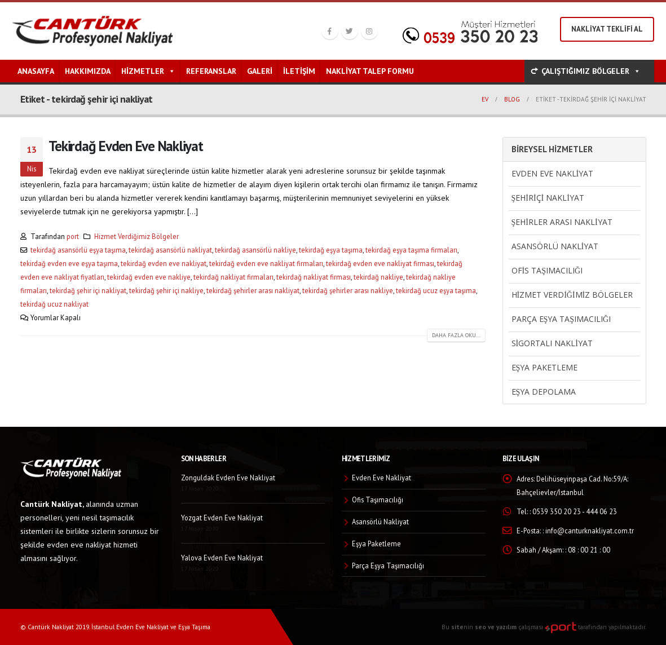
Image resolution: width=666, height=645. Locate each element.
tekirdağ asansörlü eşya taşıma (78, 249)
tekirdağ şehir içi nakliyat (88, 290)
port (73, 236)
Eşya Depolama (543, 391)
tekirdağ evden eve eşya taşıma (69, 263)
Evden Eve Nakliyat (552, 173)
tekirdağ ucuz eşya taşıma (436, 290)
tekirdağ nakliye (378, 276)
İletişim (299, 71)
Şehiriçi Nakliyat (547, 197)
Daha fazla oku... (456, 335)
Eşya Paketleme (544, 367)
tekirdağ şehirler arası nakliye (347, 290)
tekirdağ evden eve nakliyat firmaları (266, 263)
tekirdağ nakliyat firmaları (233, 276)
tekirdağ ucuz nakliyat (54, 303)
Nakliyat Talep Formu (370, 71)
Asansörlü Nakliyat (555, 246)
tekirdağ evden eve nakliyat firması (380, 263)
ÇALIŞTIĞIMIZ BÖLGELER (591, 71)
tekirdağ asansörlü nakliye (255, 249)
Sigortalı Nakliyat (552, 343)
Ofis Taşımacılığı (547, 270)
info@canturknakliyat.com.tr (589, 530)
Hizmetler (148, 71)
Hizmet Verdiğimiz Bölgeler (136, 236)
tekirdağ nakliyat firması (313, 276)
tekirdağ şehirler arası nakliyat (252, 290)
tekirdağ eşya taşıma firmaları (411, 249)
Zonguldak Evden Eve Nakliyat (228, 477)
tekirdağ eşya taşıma (331, 249)
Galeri (259, 71)
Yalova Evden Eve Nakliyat (222, 557)
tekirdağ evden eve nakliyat (163, 263)
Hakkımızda (88, 71)
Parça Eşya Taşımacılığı (561, 318)
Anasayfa (35, 71)
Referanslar (211, 71)
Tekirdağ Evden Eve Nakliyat (125, 145)
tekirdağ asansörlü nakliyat (170, 249)
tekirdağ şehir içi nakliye (166, 290)
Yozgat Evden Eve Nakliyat (222, 517)
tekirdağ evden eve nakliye (149, 276)
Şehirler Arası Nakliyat (561, 222)
